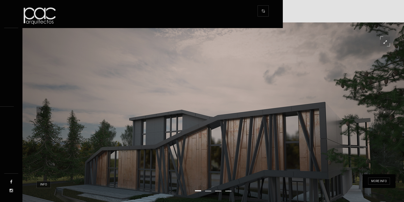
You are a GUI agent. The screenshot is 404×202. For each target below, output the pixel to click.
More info (379, 181)
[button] (198, 191)
